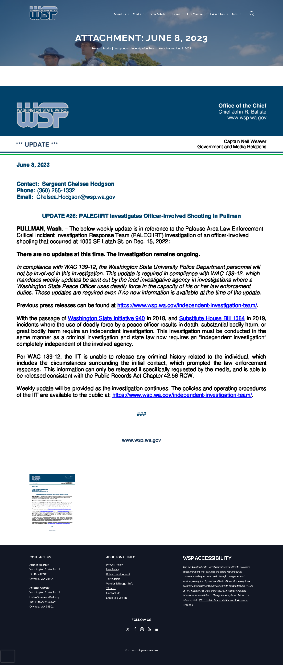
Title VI (111, 588)
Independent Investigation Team (134, 48)
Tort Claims (113, 578)
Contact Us (113, 592)
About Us (122, 14)
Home (95, 48)
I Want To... (219, 14)
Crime (178, 14)
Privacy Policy (114, 564)
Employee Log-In (116, 597)
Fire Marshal (197, 14)
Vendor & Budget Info (119, 583)
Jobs (237, 14)
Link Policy (112, 569)
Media (139, 14)
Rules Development (118, 573)
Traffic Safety (158, 14)
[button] (251, 13)
